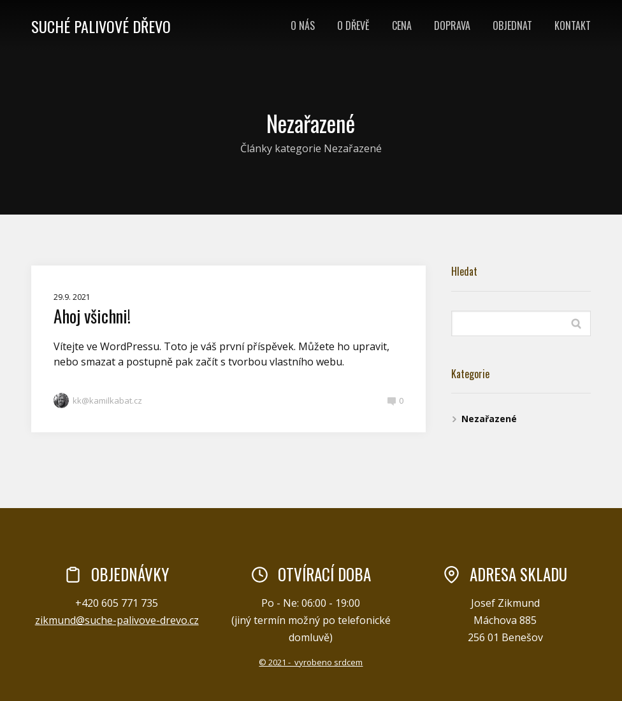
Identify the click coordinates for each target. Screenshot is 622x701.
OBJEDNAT (512, 25)
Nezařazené (489, 419)
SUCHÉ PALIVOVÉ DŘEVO (101, 26)
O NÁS (303, 25)
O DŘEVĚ (353, 25)
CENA (402, 25)
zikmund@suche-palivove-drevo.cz (117, 620)
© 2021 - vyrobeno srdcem (311, 662)
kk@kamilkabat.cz (98, 401)
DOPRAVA (452, 25)
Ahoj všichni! (92, 316)
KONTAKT (572, 25)
